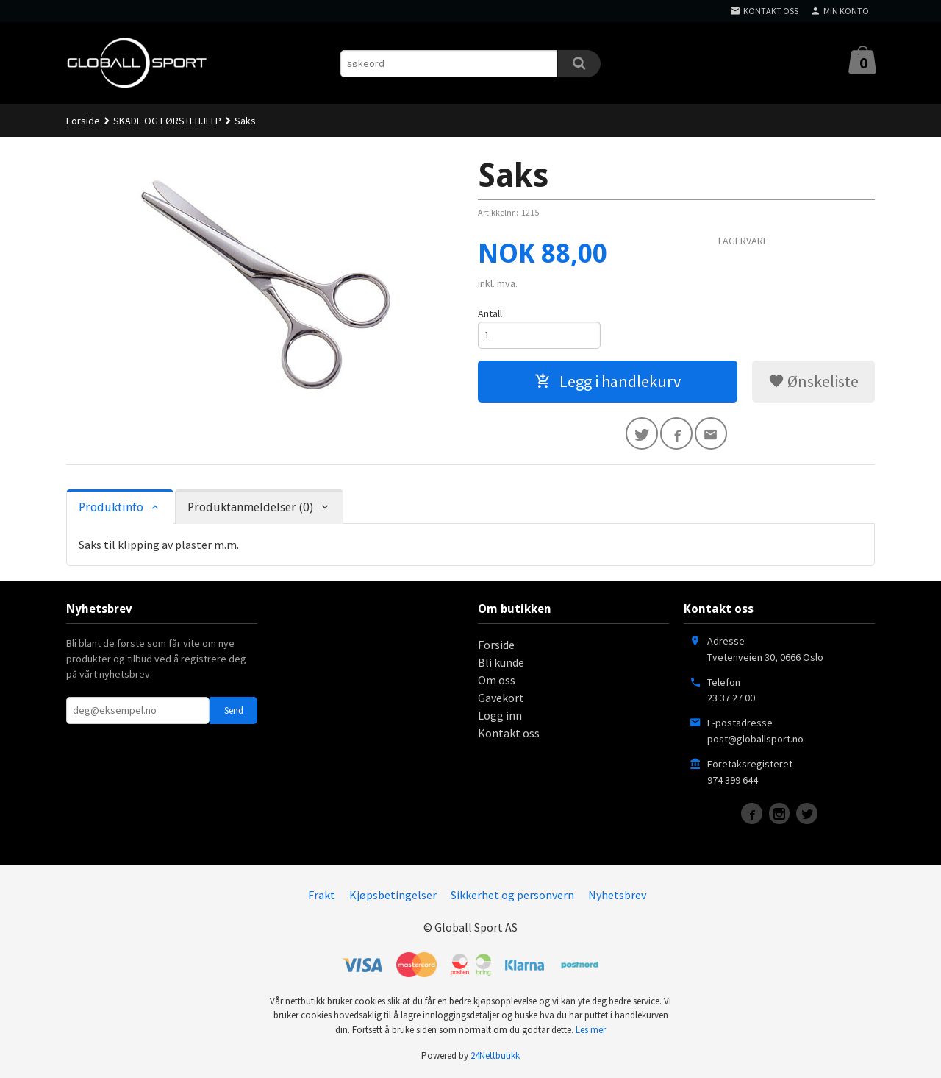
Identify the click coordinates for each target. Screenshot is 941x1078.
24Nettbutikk (495, 1056)
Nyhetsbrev (617, 894)
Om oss (496, 680)
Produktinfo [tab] (111, 507)
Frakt (321, 894)
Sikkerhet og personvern (512, 894)
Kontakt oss (509, 733)
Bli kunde (501, 662)
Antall (490, 313)
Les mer (591, 1030)
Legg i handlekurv (607, 381)
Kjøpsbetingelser (393, 894)
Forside (83, 120)
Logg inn (500, 715)
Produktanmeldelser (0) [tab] (250, 507)
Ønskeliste (813, 381)
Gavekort (501, 697)
